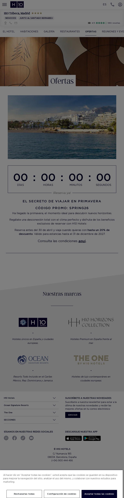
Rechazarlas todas (24, 494)
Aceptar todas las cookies (99, 494)
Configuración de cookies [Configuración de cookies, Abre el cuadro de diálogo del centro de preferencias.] (61, 494)
